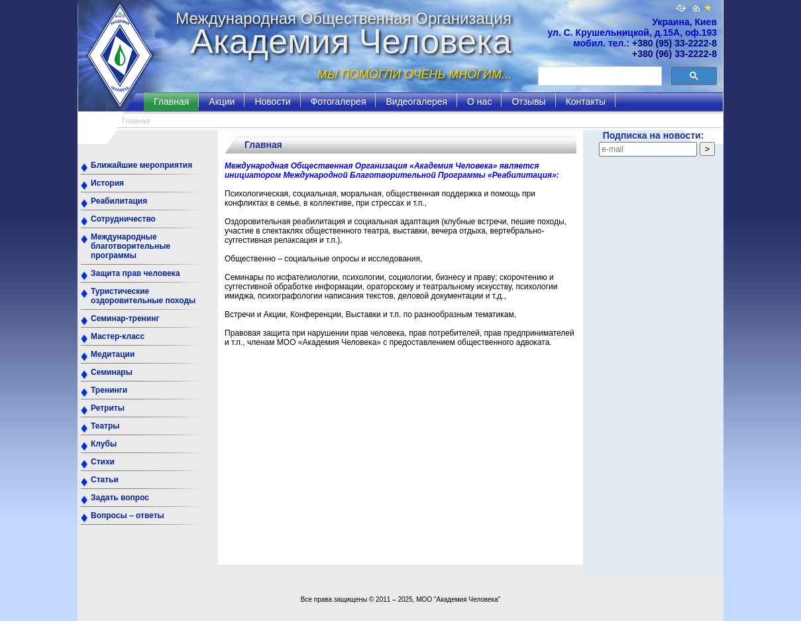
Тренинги (109, 390)
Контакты (586, 101)
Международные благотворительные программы (130, 246)
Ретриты (108, 408)
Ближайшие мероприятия (141, 165)
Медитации (112, 354)
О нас (479, 101)
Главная (171, 101)
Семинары (112, 372)
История (107, 183)
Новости (272, 101)
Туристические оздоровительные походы (143, 296)
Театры (105, 426)
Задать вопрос (120, 497)
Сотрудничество (123, 219)
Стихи (103, 461)
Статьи (105, 479)
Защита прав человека (135, 273)
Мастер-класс (117, 336)
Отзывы (528, 101)
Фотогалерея (338, 101)
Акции (222, 101)
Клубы (104, 443)
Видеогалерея (416, 101)
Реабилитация (119, 201)
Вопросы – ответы (127, 515)
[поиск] (599, 76)
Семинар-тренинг (125, 318)
